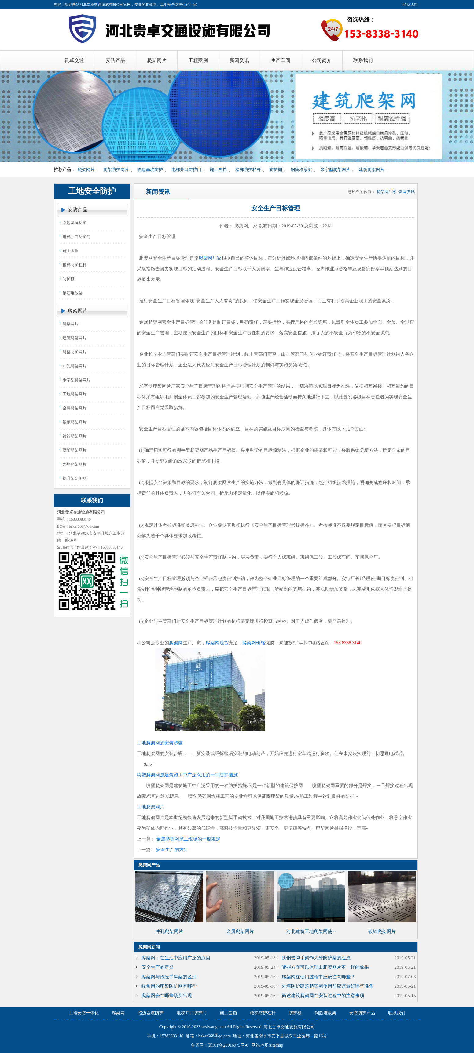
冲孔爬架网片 (74, 366)
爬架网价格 (253, 642)
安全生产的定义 (157, 967)
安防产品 (77, 209)
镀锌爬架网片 (74, 436)
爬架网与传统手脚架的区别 (169, 976)
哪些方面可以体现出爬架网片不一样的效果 (325, 967)
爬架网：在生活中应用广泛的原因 (175, 957)
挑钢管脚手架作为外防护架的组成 (316, 957)
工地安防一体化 (84, 1013)
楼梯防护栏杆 (248, 169)
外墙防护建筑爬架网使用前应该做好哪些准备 (327, 986)
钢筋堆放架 (301, 169)
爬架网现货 (217, 642)
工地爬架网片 (74, 394)
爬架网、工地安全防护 (163, 4)
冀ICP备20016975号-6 (228, 1045)
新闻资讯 (407, 191)
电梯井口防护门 (186, 169)
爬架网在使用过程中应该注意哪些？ (318, 976)
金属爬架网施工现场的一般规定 (188, 839)
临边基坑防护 (150, 169)
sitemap (276, 1045)
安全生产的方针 (172, 849)
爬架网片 (86, 169)
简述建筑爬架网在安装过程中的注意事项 (323, 995)
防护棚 (275, 169)
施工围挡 (218, 169)
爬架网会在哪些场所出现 (166, 995)
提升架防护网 (74, 478)
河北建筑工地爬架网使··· (311, 931)
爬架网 (176, 642)
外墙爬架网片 (74, 464)
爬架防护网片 (116, 169)
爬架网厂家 (386, 191)
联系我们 (410, 4)
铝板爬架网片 (74, 422)
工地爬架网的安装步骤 (160, 742)
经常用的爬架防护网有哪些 (169, 986)
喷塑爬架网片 (74, 450)
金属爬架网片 (74, 408)
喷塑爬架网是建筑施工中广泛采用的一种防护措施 (187, 774)
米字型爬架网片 (335, 169)
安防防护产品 (362, 1013)
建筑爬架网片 (371, 169)
